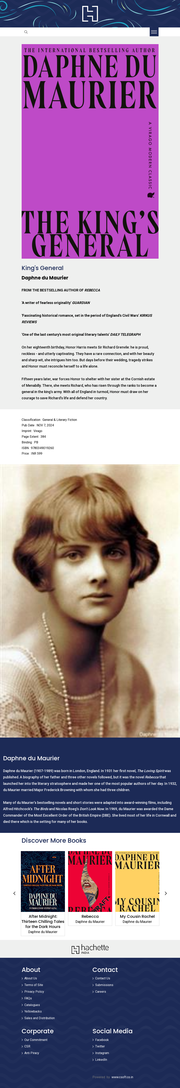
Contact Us (102, 978)
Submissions (104, 985)
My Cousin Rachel (137, 916)
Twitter (100, 1046)
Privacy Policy (34, 991)
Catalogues (32, 1005)
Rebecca (90, 916)
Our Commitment (35, 1040)
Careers (100, 991)
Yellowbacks (33, 1011)
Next (166, 893)
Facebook (102, 1040)
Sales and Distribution (39, 1018)
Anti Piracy (31, 1053)
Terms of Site (33, 985)
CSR (27, 1046)
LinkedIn (101, 1060)
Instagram (102, 1053)
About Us (30, 978)
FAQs (28, 998)
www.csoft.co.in (122, 1077)
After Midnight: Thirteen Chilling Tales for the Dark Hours (42, 921)
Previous (14, 893)
